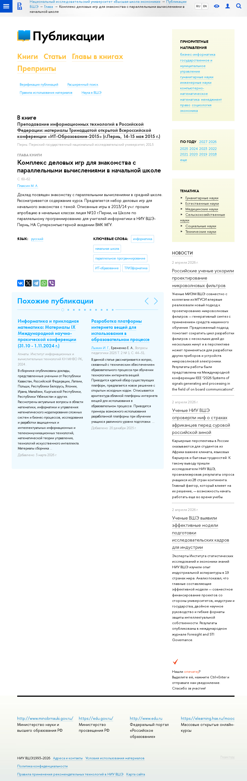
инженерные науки (195, 82)
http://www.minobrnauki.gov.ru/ (45, 718)
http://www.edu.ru (146, 718)
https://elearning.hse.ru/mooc (208, 718)
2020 (194, 154)
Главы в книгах (97, 56)
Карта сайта (135, 774)
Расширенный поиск (82, 84)
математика (190, 99)
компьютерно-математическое (194, 90)
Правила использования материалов (46, 92)
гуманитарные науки (196, 76)
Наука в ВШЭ (91, 92)
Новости (182, 253)
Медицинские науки (201, 208)
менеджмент (211, 99)
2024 (194, 148)
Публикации (68, 35)
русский (37, 239)
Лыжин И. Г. (100, 348)
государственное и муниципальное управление (196, 66)
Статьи (55, 56)
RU (198, 6)
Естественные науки (202, 203)
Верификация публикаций (39, 84)
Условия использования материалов (115, 758)
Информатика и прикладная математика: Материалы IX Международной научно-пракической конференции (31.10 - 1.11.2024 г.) (48, 333)
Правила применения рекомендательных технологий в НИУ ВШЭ (70, 774)
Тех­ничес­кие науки (200, 231)
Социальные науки (200, 225)
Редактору (227, 757)
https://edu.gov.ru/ (96, 718)
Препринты (36, 68)
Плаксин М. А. (27, 186)
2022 (213, 148)
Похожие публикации (55, 301)
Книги (27, 56)
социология (201, 104)
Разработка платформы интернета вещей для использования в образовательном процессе (120, 330)
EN (205, 6)
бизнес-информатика (197, 54)
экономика (189, 110)
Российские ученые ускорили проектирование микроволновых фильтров (203, 277)
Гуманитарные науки (201, 197)
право (185, 104)
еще (183, 159)
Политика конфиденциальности (42, 766)
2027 (203, 141)
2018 (213, 154)
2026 (212, 141)
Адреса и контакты (68, 758)
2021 (184, 154)
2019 (203, 154)
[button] (62, 310)
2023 (203, 148)
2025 (184, 148)
